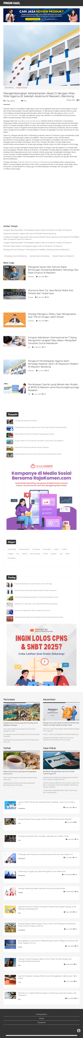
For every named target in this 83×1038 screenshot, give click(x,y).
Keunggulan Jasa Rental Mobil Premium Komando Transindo (21, 735)
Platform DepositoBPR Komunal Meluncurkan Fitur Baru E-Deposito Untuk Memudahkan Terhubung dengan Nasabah (61, 785)
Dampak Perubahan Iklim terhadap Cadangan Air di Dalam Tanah (43, 836)
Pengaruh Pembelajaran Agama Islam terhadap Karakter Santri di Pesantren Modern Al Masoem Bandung (53, 364)
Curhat (45, 554)
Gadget (10, 554)
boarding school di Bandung (29, 121)
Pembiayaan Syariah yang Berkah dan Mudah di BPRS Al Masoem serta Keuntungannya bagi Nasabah (53, 387)
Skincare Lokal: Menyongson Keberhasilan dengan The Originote (61, 730)
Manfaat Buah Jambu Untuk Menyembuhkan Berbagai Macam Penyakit (19, 784)
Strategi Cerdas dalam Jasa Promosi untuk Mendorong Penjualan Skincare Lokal (58, 739)
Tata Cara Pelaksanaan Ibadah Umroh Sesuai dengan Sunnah (36, 597)
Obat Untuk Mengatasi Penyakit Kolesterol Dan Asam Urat (20, 778)
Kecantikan (47, 549)
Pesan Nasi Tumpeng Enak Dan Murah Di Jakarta (32, 447)
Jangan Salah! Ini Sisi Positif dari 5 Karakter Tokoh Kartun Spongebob (39, 441)
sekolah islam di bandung (39, 256)
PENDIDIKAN (21, 88)
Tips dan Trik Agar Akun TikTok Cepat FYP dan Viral (32, 610)
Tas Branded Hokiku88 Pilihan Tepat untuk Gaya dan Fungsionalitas (60, 791)
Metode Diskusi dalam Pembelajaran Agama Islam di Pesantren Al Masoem (33, 246)
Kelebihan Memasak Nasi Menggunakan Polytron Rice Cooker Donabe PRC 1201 (60, 778)
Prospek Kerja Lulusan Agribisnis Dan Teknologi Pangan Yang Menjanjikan (41, 427)
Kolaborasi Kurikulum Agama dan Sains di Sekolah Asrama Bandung (29, 234)
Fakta (67, 554)
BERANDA (9, 88)
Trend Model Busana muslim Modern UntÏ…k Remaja (33, 584)
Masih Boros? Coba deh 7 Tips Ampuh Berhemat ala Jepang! (36, 604)
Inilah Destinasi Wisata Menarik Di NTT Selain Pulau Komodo (21, 741)
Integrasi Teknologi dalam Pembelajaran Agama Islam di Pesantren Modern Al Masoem (37, 230)
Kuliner (56, 549)
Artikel (41, 1018)
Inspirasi (53, 554)
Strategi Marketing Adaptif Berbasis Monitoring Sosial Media (41, 888)
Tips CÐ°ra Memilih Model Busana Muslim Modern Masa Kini (35, 590)
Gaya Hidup (12, 549)
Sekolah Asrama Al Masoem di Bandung (33, 162)
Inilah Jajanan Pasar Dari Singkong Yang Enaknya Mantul (34, 434)
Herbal (24, 554)
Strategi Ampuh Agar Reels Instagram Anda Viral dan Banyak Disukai (39, 617)
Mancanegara (35, 554)
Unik (60, 554)
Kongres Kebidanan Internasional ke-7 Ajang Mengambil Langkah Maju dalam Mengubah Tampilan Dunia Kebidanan (52, 340)
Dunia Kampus (24, 549)
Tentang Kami (41, 1014)
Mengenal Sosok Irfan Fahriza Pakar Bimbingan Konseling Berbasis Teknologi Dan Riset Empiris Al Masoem (53, 270)
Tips (29, 347)
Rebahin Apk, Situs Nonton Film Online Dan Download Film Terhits (38, 454)
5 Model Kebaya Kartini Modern (26, 420)
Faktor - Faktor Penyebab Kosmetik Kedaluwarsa (61, 734)
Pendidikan (31, 276)
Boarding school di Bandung (16, 256)
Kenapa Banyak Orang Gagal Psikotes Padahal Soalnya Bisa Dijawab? (45, 819)
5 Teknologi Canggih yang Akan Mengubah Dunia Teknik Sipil (41, 871)
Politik (64, 549)
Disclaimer (41, 1023)
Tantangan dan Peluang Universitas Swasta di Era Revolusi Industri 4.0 (45, 854)
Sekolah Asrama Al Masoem (63, 256)
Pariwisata (30, 297)
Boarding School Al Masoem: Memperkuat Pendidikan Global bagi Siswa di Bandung (36, 250)
